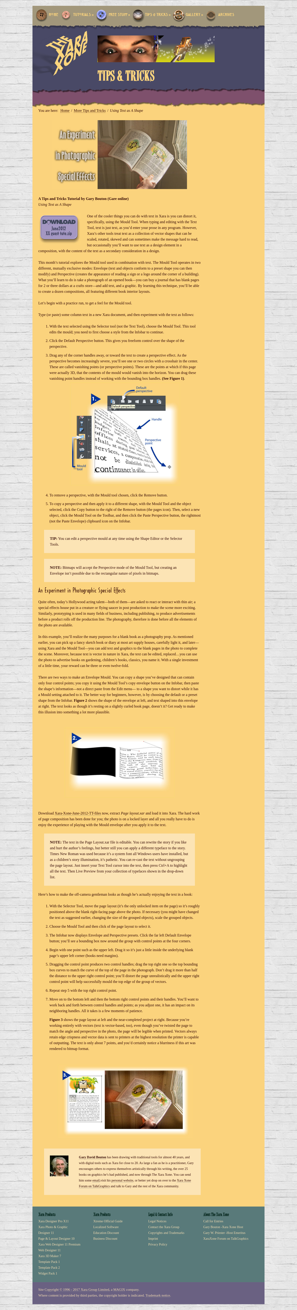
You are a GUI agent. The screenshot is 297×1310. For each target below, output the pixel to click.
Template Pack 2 (49, 1267)
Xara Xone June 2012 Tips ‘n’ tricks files (59, 229)
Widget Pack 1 (47, 1273)
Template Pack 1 (49, 1262)
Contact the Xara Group (163, 1227)
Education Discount (106, 1233)
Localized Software (106, 1227)
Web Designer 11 (49, 1250)
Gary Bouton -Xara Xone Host (223, 1227)
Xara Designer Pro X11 (53, 1221)
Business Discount (105, 1238)
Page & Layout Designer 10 (56, 1238)
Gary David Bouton (92, 1157)
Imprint (153, 1238)
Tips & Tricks (158, 15)
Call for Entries (213, 1221)
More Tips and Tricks (90, 111)
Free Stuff (119, 15)
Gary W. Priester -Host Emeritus (224, 1233)
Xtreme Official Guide (108, 1221)
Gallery (194, 15)
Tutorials (83, 15)
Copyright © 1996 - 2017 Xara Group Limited (77, 1289)
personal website (122, 1180)
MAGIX (119, 1289)
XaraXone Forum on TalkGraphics (225, 1238)
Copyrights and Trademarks (166, 1233)
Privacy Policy (157, 1244)
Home (53, 15)
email (96, 1180)
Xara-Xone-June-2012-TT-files (78, 813)
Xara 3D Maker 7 (49, 1256)
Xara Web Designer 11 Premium (59, 1244)
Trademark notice (157, 1295)
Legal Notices (157, 1221)
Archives (226, 15)
